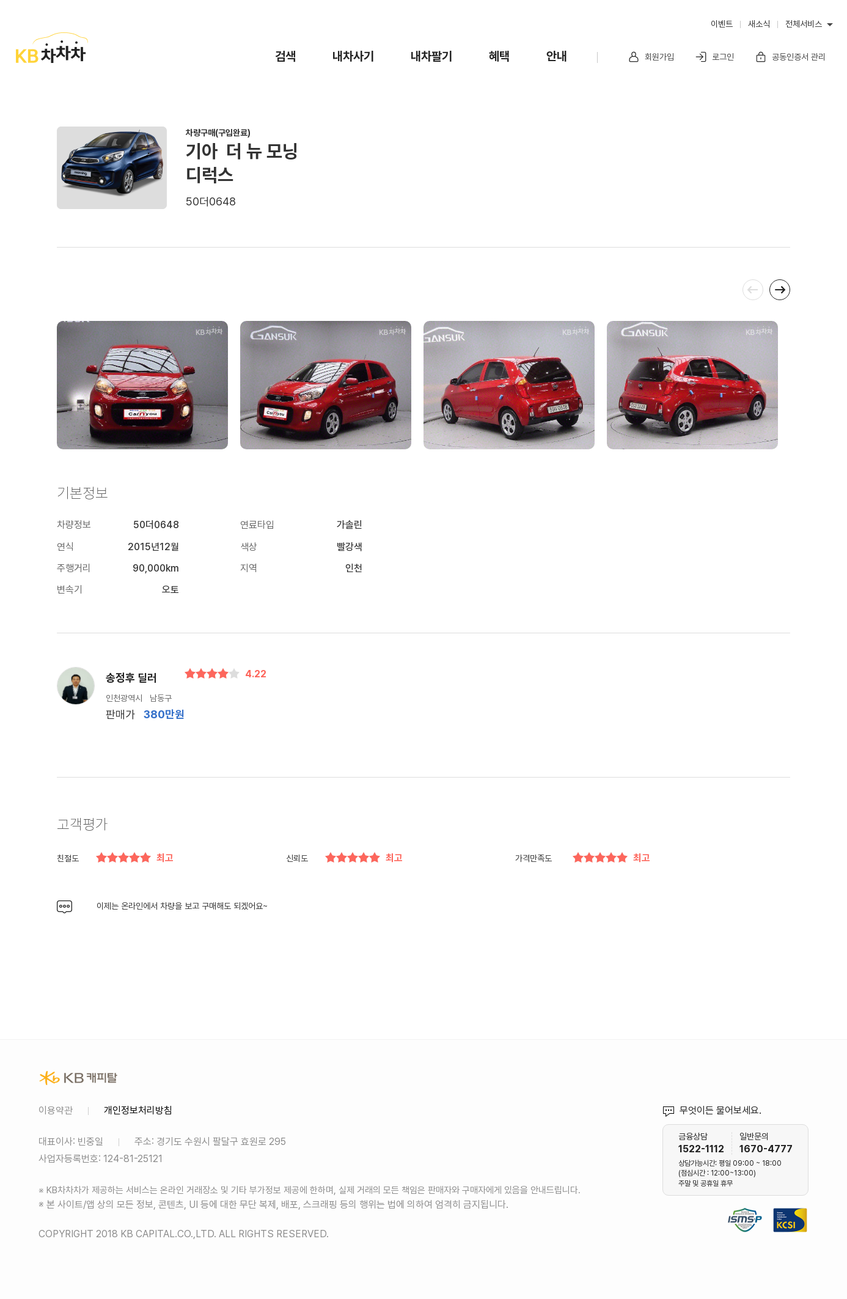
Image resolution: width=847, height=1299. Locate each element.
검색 (285, 56)
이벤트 (722, 24)
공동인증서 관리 (790, 57)
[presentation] (753, 289)
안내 (556, 56)
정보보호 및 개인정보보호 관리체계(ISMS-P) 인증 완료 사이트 (745, 1205)
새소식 (759, 24)
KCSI (802, 1205)
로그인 (714, 57)
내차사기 (353, 56)
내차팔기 (431, 56)
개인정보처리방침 (138, 1110)
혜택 (499, 56)
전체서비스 (803, 24)
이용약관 (55, 1110)
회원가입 (651, 57)
